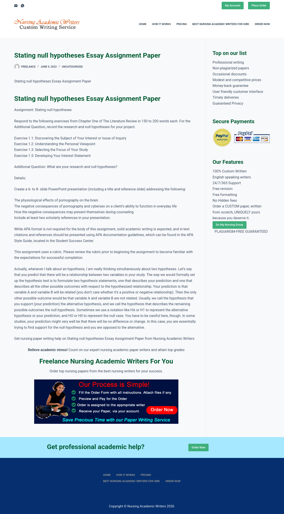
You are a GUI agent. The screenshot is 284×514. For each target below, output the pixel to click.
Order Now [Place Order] (198, 447)
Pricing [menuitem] (181, 24)
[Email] (16, 5)
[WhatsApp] (22, 5)
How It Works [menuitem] (161, 24)
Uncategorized (72, 66)
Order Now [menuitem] (262, 24)
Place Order (258, 5)
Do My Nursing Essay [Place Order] (229, 224)
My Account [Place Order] (232, 5)
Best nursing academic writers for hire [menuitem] (220, 24)
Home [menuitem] (142, 24)
